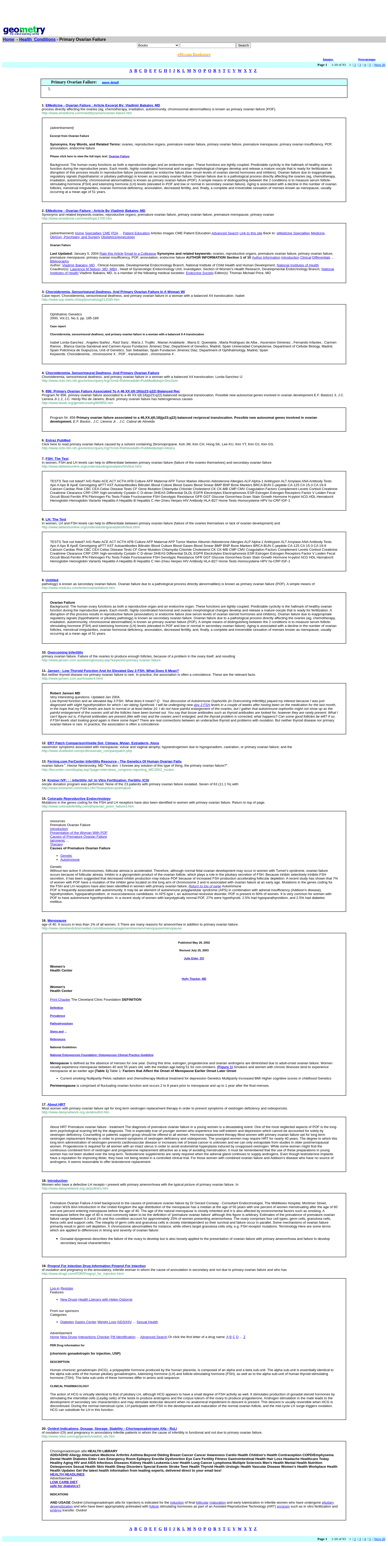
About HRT (56, 1104)
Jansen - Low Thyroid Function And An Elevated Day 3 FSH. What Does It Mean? (113, 671)
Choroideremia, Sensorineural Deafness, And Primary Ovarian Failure (102, 373)
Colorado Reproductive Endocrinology (78, 799)
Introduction (57, 1181)
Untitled (52, 580)
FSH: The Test (57, 459)
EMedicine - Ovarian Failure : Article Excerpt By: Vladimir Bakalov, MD (103, 105)
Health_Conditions (37, 39)
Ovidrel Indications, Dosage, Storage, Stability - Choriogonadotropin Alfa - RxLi (112, 1429)
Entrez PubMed (58, 440)
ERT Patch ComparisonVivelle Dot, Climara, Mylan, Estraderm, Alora (103, 743)
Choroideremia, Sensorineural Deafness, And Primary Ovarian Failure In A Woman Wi (115, 292)
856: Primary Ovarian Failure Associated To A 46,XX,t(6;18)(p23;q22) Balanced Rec (113, 391)
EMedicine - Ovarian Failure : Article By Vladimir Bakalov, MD (96, 211)
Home (8, 39)
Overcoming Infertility (65, 652)
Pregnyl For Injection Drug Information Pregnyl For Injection (96, 1266)
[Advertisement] (194, 13)
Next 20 (379, 65)
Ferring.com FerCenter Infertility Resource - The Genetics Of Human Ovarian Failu (114, 761)
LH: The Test (56, 519)
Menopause (56, 920)
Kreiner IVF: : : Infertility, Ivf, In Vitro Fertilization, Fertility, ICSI (98, 780)
